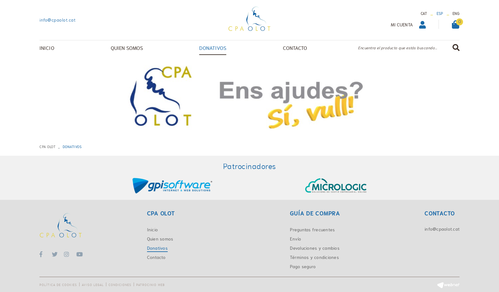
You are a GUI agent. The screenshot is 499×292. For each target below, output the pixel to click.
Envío (295, 239)
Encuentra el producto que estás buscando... (397, 48)
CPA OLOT (47, 147)
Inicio (152, 230)
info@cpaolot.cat (57, 20)
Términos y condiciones (314, 257)
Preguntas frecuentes (312, 230)
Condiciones (120, 284)
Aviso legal (93, 284)
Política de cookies (58, 284)
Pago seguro (303, 266)
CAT (424, 14)
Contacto (156, 257)
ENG (456, 14)
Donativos (157, 248)
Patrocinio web (150, 284)
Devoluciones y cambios (315, 248)
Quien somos (160, 239)
